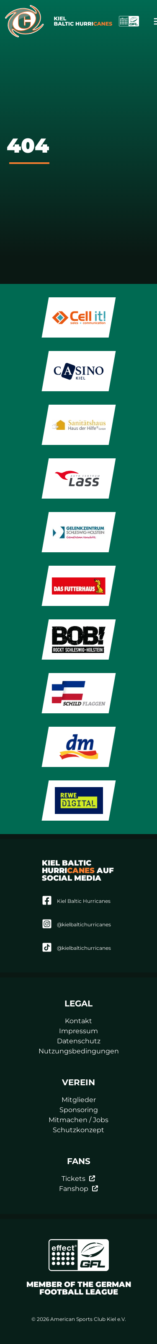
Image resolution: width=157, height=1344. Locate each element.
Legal (78, 1003)
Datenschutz (78, 1041)
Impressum (78, 1031)
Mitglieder (79, 1100)
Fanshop (78, 1189)
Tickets (78, 1179)
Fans (78, 1161)
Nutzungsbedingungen (79, 1051)
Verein (78, 1082)
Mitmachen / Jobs (78, 1120)
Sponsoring (78, 1110)
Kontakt (78, 1021)
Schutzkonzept (78, 1130)
